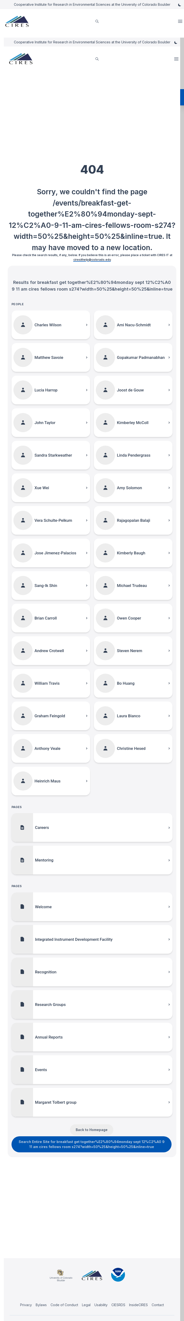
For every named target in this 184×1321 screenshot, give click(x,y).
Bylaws (41, 1305)
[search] (97, 21)
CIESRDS (118, 1305)
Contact (158, 1305)
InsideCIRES (138, 1305)
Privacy (26, 1305)
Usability (101, 1305)
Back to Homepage (92, 1130)
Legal (86, 1305)
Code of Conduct (64, 1305)
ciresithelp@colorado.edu (92, 259)
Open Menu (180, 21)
